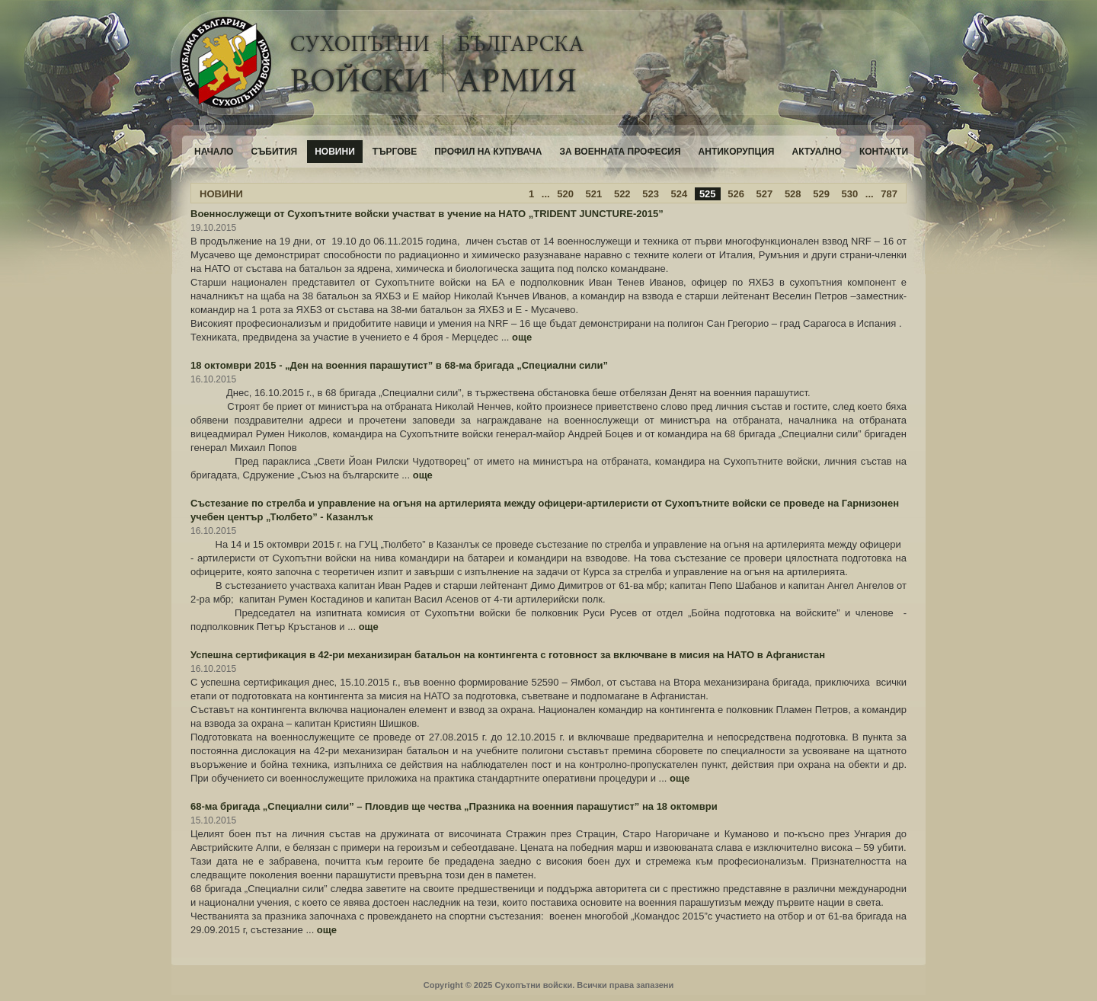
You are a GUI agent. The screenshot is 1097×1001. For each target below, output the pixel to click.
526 (736, 194)
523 (650, 194)
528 (793, 194)
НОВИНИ (221, 194)
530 (850, 194)
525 (707, 194)
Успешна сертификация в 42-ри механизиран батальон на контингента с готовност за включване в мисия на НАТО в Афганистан (507, 654)
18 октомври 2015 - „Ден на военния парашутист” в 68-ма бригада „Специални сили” (399, 365)
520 (565, 194)
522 (622, 194)
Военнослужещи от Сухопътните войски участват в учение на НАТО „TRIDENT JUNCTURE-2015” (427, 213)
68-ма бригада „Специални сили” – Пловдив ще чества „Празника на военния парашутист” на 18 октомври (454, 806)
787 (889, 194)
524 (679, 194)
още (522, 337)
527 (764, 194)
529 (821, 194)
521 (594, 194)
